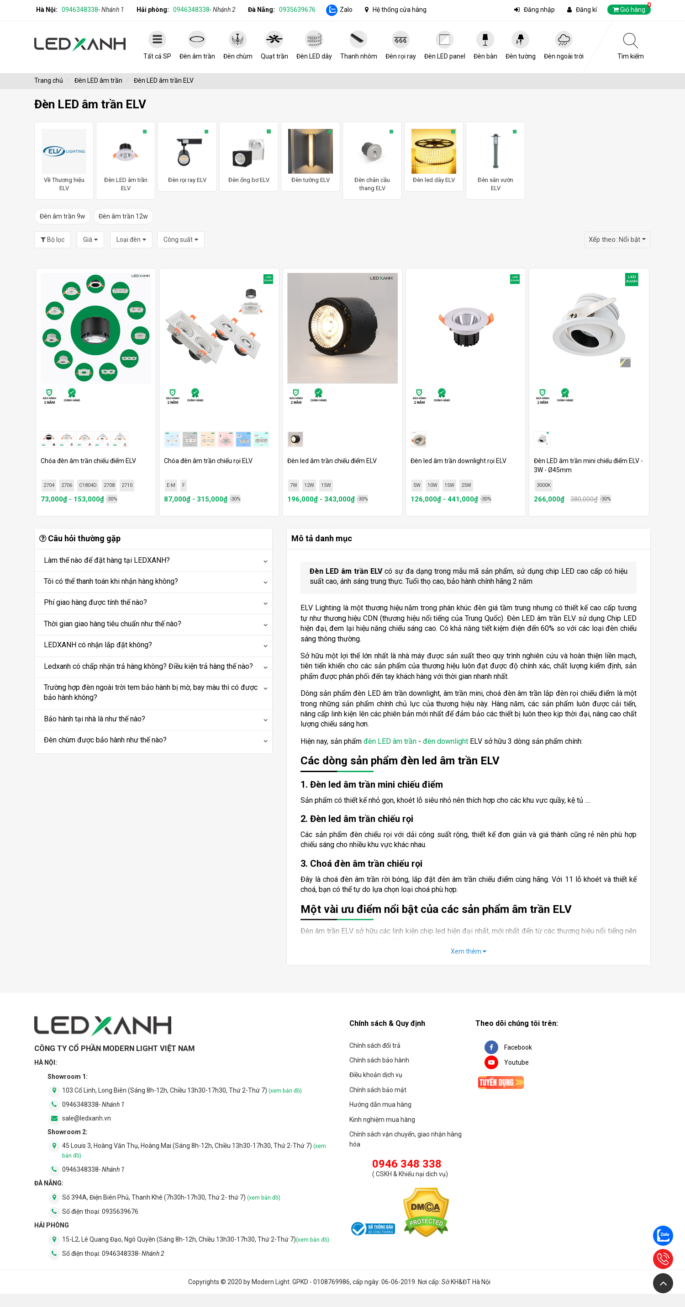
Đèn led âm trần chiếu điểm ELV (332, 460)
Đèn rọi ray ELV (187, 156)
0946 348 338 (407, 1164)
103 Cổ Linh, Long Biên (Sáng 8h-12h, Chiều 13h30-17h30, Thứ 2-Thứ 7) (182, 1090)
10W (432, 485)
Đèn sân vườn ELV (495, 160)
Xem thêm (468, 951)
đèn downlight (445, 741)
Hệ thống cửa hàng (400, 9)
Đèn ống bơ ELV (249, 156)
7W (293, 485)
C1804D (88, 485)
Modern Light (271, 1282)
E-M (171, 485)
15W (326, 485)
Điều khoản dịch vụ (375, 1074)
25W (466, 485)
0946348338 (93, 9)
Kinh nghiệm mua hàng (382, 1119)
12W (309, 485)
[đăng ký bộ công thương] (372, 1230)
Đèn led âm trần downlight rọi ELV (458, 460)
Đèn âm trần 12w (123, 216)
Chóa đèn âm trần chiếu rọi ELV (208, 460)
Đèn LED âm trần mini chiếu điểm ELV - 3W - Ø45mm (588, 465)
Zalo (346, 9)
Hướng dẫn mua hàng (380, 1104)
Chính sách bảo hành (379, 1060)
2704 (48, 485)
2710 (126, 485)
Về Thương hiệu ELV (64, 160)
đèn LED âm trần (390, 741)
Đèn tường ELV (310, 156)
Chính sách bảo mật (377, 1090)
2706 (66, 485)
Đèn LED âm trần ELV (125, 160)
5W (417, 485)
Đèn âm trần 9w (62, 216)
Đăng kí (586, 9)
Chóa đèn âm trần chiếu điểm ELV (88, 460)
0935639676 (297, 9)
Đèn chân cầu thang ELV (372, 160)
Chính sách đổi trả (374, 1045)
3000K (544, 485)
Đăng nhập (539, 9)
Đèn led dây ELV (433, 156)
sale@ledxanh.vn (86, 1118)
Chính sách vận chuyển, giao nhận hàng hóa (405, 1139)
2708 (109, 485)
